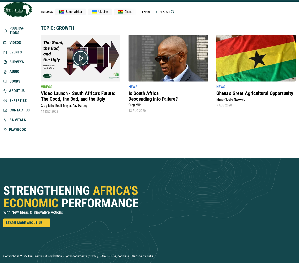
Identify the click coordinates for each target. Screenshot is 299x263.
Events (12, 52)
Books (11, 81)
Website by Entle (142, 256)
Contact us (16, 110)
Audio (11, 71)
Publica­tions (14, 30)
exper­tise (15, 100)
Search (167, 12)
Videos (12, 42)
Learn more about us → (26, 223)
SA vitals (14, 120)
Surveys (13, 62)
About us (14, 91)
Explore (150, 12)
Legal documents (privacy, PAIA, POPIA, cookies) (97, 256)
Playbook (14, 129)
